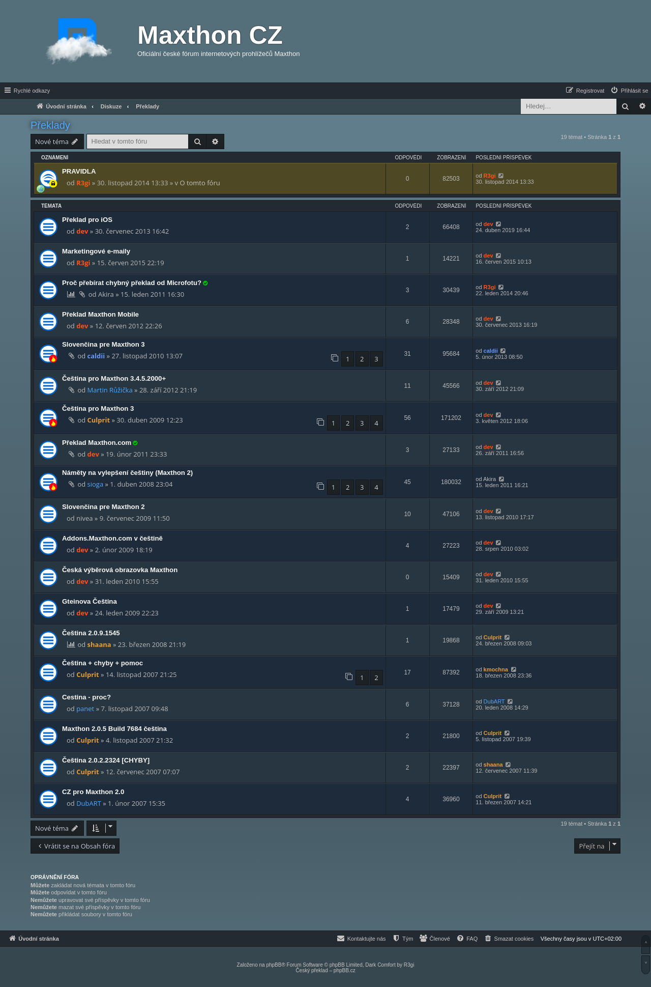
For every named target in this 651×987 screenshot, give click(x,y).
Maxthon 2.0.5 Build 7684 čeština (114, 728)
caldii (96, 355)
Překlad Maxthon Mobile (100, 314)
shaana (99, 644)
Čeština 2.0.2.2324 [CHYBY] (106, 760)
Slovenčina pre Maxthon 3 (103, 344)
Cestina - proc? (86, 697)
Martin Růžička (110, 389)
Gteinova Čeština (89, 601)
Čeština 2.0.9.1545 (91, 633)
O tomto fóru (200, 182)
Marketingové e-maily (96, 251)
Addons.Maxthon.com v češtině (112, 538)
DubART (494, 701)
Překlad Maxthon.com (96, 442)
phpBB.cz (345, 970)
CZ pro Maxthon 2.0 (93, 792)
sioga (95, 484)
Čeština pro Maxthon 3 (98, 408)
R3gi (83, 182)
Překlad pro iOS (87, 219)
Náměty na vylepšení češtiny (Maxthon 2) (127, 472)
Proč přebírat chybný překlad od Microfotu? (131, 283)
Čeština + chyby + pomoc (102, 663)
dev (82, 231)
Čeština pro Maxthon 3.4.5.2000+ (114, 378)
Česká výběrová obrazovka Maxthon (119, 570)
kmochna (496, 669)
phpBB (273, 965)
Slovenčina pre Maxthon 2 (103, 507)
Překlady (50, 125)
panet (85, 708)
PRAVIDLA (79, 171)
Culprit (98, 420)
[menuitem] (629, 90)
